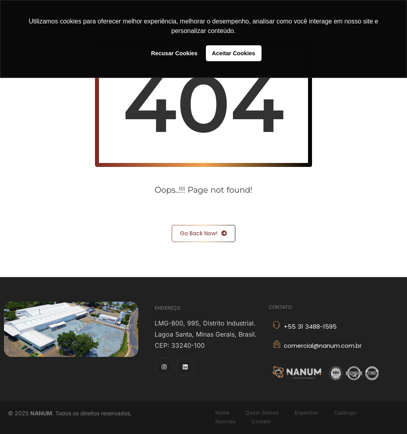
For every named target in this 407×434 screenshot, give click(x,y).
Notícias (225, 421)
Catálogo (345, 413)
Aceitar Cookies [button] (233, 53)
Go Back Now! (203, 233)
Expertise (306, 413)
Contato (261, 421)
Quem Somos (262, 413)
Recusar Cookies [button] (174, 53)
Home (222, 413)
